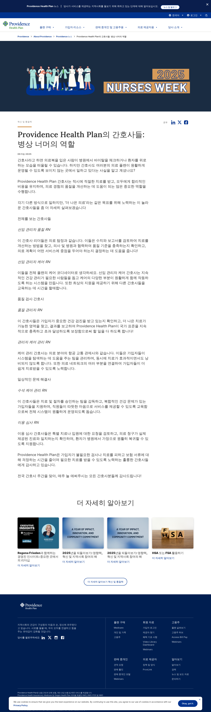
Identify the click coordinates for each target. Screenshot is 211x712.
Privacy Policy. (20, 705)
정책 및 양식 (148, 661)
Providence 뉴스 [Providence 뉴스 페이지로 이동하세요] (64, 37)
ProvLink (147, 665)
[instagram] (56, 638)
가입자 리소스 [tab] (73, 26)
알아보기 (176, 661)
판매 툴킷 (118, 665)
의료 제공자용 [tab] (146, 26)
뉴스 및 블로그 (172, 6)
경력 (174, 665)
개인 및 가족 (119, 632)
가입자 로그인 (149, 628)
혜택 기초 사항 (149, 636)
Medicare (118, 628)
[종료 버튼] (207, 4)
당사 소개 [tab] (175, 26)
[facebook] (63, 638)
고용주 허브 (177, 632)
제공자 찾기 (148, 632)
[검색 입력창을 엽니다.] (206, 15)
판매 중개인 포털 (121, 669)
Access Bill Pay (179, 636)
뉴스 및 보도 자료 (180, 669)
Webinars (147, 647)
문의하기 (176, 673)
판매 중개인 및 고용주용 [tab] (109, 26)
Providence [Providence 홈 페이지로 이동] (23, 37)
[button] (120, 635)
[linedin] (43, 638)
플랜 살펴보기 (178, 628)
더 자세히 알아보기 (29, 566)
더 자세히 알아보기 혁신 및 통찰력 (105, 582)
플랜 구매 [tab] (44, 26)
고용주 (117, 636)
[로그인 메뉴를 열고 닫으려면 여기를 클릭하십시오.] (194, 15)
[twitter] (50, 638)
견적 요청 (118, 661)
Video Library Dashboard (149, 641)
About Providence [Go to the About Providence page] (43, 37)
